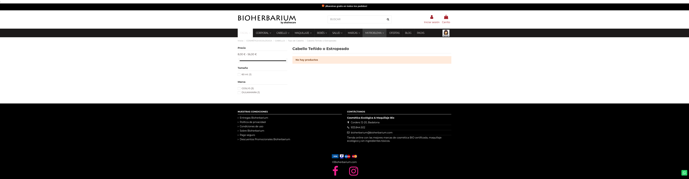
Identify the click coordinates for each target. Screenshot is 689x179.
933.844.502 (358, 127)
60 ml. (246, 74)
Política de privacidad (253, 122)
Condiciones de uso (251, 126)
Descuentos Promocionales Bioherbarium (265, 139)
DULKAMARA (251, 92)
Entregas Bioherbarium (254, 117)
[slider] (239, 60)
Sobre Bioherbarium (252, 130)
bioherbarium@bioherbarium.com (372, 132)
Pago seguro (247, 135)
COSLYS (248, 88)
